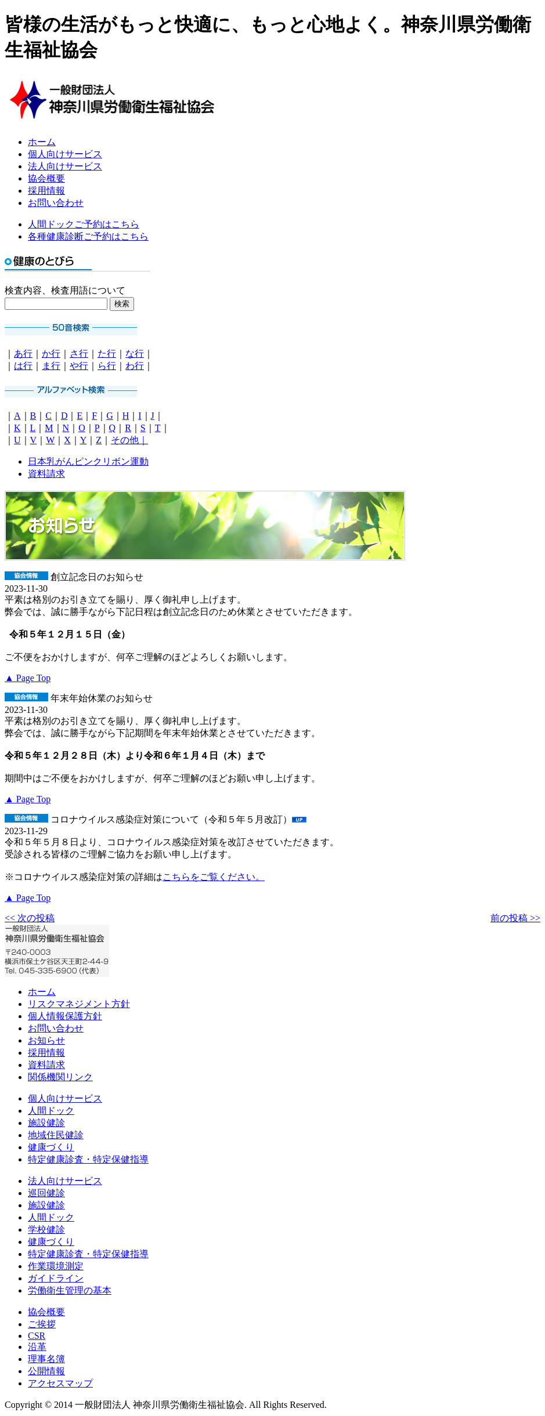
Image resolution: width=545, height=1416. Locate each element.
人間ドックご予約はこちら (83, 224)
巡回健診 (46, 1193)
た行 (107, 353)
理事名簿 (46, 1359)
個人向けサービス (65, 154)
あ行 (23, 353)
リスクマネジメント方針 (79, 1004)
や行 (79, 366)
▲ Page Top (27, 678)
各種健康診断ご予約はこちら (88, 236)
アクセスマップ (60, 1383)
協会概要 (46, 178)
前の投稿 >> (515, 918)
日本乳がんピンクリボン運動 (88, 461)
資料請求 (46, 474)
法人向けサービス (65, 166)
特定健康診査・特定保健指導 (88, 1159)
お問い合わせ (56, 203)
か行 (51, 353)
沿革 (37, 1347)
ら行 (107, 366)
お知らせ (46, 1040)
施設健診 (46, 1123)
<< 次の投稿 (30, 918)
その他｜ (129, 440)
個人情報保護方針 (65, 1016)
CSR (36, 1336)
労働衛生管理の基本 (69, 1290)
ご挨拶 (42, 1324)
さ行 (79, 353)
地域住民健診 (56, 1135)
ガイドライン (56, 1278)
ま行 (51, 366)
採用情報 (46, 190)
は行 (23, 366)
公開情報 (46, 1371)
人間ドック (51, 1111)
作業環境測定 (56, 1266)
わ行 (134, 366)
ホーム (42, 142)
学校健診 (46, 1229)
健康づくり (51, 1147)
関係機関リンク (60, 1077)
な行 (134, 353)
